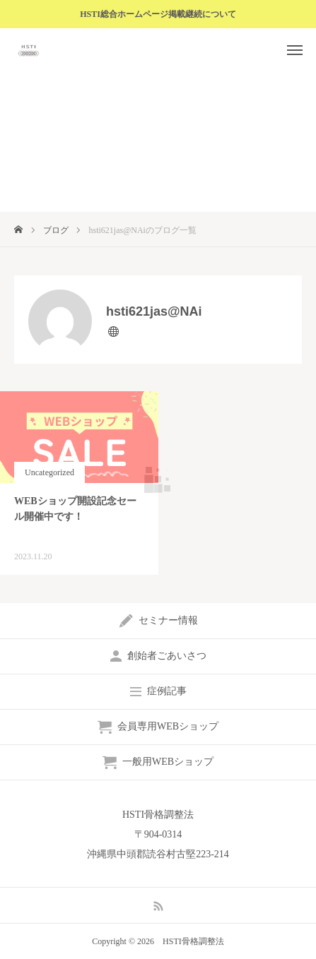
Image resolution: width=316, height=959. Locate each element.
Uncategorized (49, 472)
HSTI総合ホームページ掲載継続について (158, 14)
